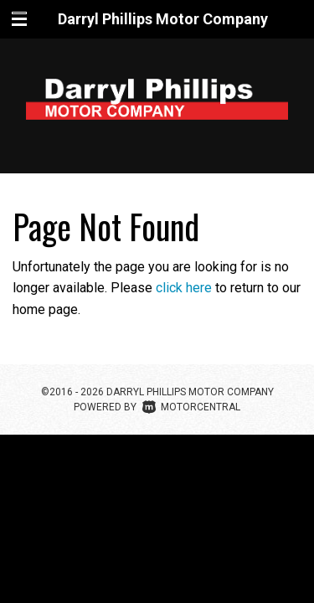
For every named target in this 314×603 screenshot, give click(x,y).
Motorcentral (191, 407)
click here (184, 288)
